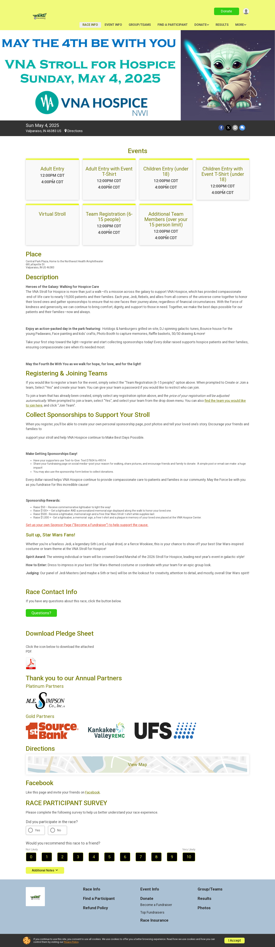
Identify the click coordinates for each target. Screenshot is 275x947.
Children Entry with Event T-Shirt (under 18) (222, 174)
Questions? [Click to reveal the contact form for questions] (41, 613)
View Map (137, 764)
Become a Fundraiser (156, 905)
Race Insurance (154, 920)
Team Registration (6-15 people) (109, 216)
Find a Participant (173, 25)
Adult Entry (52, 169)
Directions (75, 131)
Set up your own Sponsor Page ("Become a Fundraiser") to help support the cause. (87, 525)
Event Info (113, 25)
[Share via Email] (235, 128)
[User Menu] (245, 11)
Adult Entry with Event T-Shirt (109, 171)
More (239, 25)
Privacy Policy (71, 942)
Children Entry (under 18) (165, 171)
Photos (204, 908)
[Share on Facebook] (222, 128)
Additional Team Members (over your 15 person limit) (166, 219)
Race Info (90, 25)
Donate (225, 11)
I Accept (234, 940)
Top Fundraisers (152, 912)
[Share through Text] (242, 128)
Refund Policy (95, 908)
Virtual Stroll (52, 214)
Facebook (92, 792)
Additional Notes (45, 870)
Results (222, 25)
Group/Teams (140, 25)
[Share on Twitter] (228, 128)
